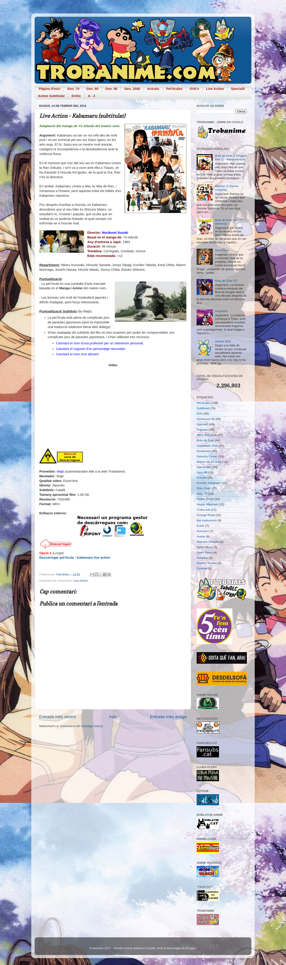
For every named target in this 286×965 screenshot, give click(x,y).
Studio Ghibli (205, 499)
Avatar (201, 536)
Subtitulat (203, 408)
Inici (113, 716)
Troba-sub (203, 509)
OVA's (194, 89)
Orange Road (206, 515)
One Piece (222, 250)
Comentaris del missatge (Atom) (81, 726)
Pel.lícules (203, 403)
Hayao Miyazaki (207, 504)
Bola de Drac (205, 440)
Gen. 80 (92, 89)
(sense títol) (223, 341)
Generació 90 (206, 419)
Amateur (202, 558)
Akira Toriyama (207, 435)
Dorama (202, 568)
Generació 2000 (207, 445)
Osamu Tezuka (207, 563)
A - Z (91, 96)
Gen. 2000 (132, 89)
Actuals (153, 89)
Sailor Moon (205, 547)
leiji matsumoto (207, 520)
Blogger (191, 948)
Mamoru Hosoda (208, 541)
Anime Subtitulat (51, 96)
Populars (202, 429)
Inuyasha (221, 311)
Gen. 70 (73, 89)
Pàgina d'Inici (49, 89)
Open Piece (204, 552)
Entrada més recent (57, 716)
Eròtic (76, 96)
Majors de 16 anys (209, 461)
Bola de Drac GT (226, 280)
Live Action (215, 89)
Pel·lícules (174, 89)
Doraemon (204, 451)
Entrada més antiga (168, 716)
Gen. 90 (111, 89)
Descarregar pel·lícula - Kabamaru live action (74, 557)
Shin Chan (204, 488)
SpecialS (238, 89)
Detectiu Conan (207, 456)
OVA (200, 413)
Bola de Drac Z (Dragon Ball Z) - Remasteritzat (231, 157)
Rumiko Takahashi (209, 483)
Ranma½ (203, 531)
